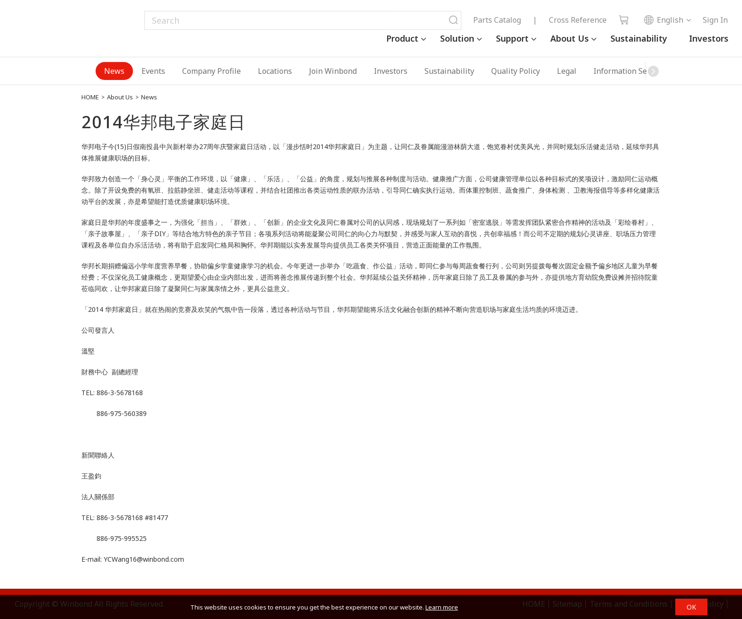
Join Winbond (333, 71)
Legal (566, 71)
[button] (653, 71)
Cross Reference (578, 20)
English (663, 20)
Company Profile (211, 71)
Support (512, 38)
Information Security (630, 71)
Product (402, 38)
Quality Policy (515, 71)
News (114, 71)
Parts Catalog (497, 20)
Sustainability (638, 38)
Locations (275, 71)
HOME (90, 97)
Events (153, 71)
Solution (457, 38)
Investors (708, 38)
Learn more (441, 607)
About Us (569, 38)
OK (691, 606)
